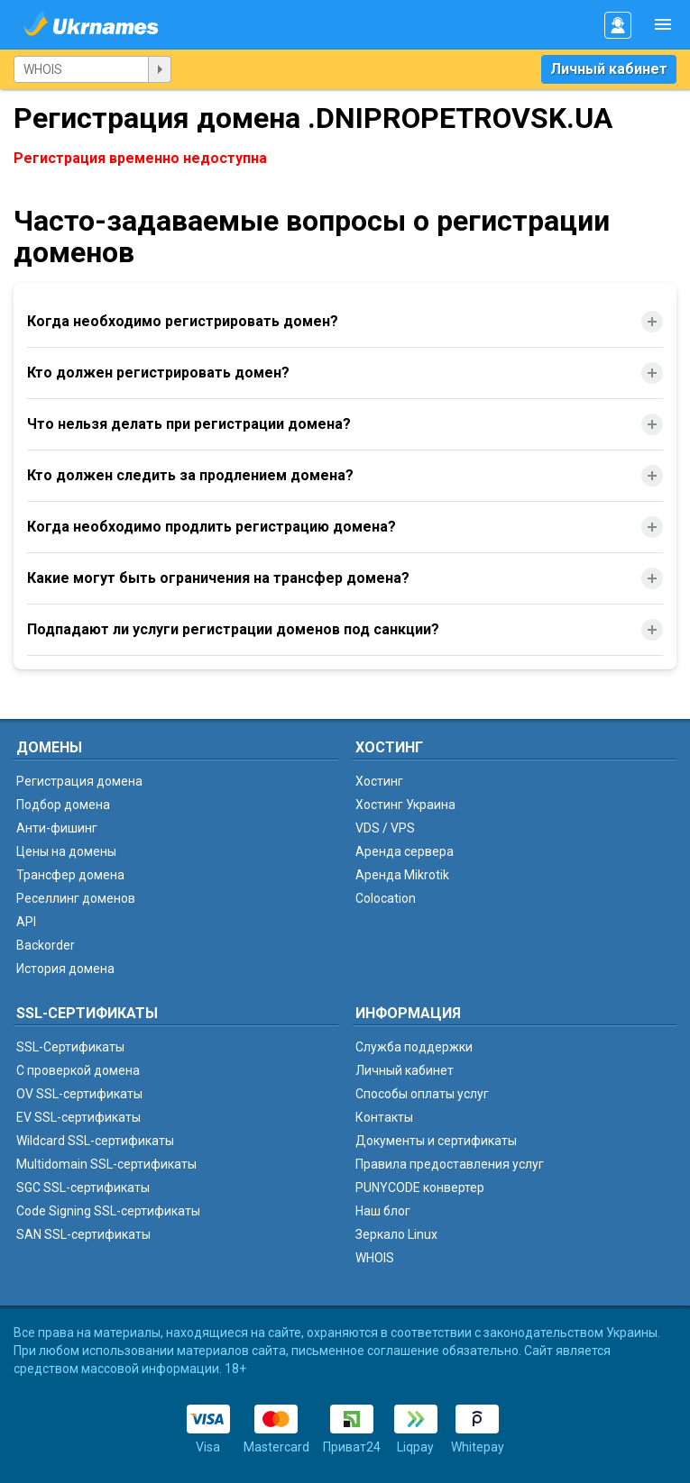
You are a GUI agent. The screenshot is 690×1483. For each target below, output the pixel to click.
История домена (65, 968)
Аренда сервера (404, 851)
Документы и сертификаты (436, 1140)
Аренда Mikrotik (402, 875)
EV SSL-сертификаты (78, 1117)
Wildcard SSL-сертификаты (95, 1140)
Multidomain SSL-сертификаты (106, 1164)
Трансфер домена (70, 875)
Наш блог (382, 1211)
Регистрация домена (79, 781)
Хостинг (379, 781)
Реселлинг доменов (75, 898)
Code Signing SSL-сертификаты (108, 1211)
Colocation (385, 898)
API (26, 921)
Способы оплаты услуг (422, 1094)
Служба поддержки (414, 1047)
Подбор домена (63, 804)
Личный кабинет (608, 68)
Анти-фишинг (56, 828)
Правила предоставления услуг (449, 1164)
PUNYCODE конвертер (419, 1187)
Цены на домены (66, 851)
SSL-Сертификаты (70, 1047)
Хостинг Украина (405, 804)
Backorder (45, 945)
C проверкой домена (78, 1070)
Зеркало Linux (396, 1234)
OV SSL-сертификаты (79, 1094)
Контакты (384, 1117)
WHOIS (374, 1258)
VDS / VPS (385, 828)
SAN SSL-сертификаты (83, 1234)
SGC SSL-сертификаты (83, 1187)
